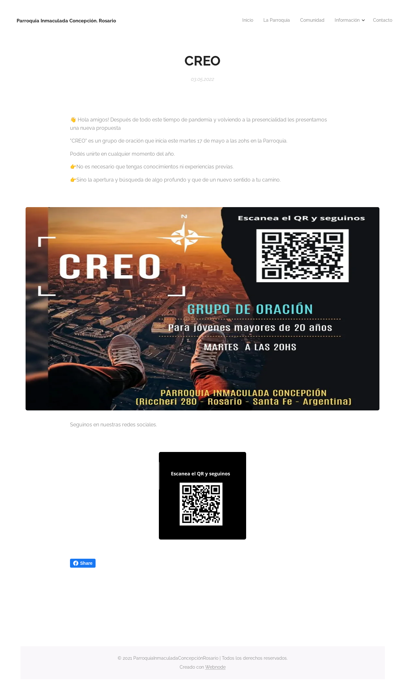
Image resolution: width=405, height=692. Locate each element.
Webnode (215, 667)
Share (83, 563)
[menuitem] (350, 21)
